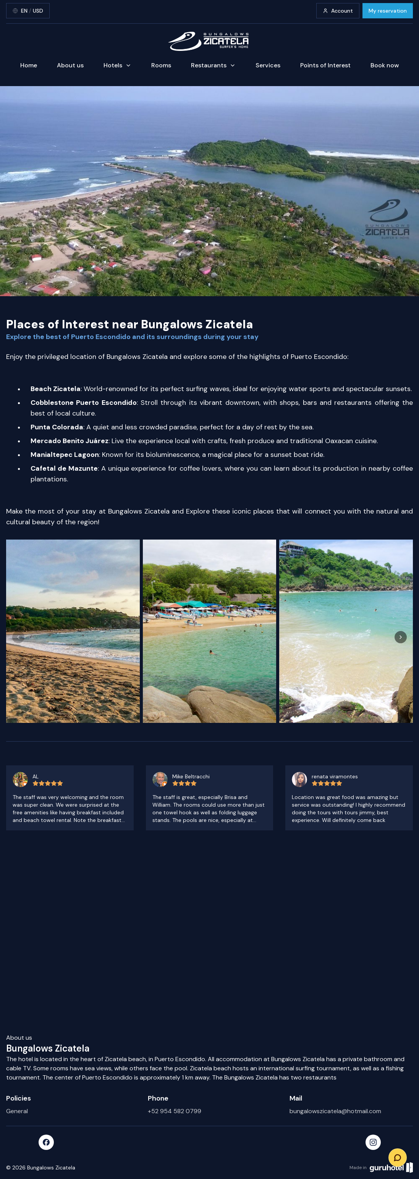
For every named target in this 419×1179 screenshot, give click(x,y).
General (17, 1111)
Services (268, 65)
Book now (384, 65)
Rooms (161, 65)
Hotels (117, 65)
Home (28, 65)
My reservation (388, 10)
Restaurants (213, 65)
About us (70, 65)
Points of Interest (325, 65)
